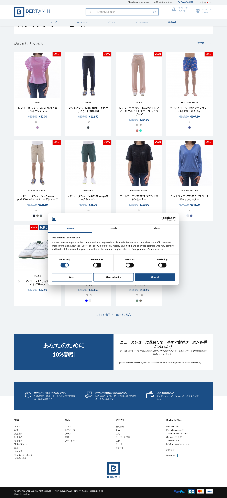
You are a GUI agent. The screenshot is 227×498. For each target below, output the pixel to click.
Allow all (155, 277)
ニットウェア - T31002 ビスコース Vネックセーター (189, 198)
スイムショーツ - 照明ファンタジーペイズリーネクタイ (189, 109)
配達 (16, 430)
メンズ (68, 426)
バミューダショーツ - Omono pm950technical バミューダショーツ (37, 198)
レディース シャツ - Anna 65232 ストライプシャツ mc (37, 109)
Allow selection (113, 277)
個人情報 (120, 426)
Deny (72, 277)
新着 (67, 437)
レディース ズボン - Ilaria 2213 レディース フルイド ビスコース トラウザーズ (139, 111)
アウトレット (71, 441)
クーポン (120, 444)
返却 (16, 448)
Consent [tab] (70, 228)
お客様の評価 (20, 458)
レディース (70, 430)
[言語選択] (206, 2)
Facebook (178, 455)
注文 (118, 433)
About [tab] (157, 228)
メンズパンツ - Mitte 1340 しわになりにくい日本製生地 (88, 109)
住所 (118, 441)
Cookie (85, 491)
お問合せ (170, 450)
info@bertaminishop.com (177, 444)
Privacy (77, 491)
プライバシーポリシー (24, 455)
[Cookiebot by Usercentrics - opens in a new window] (162, 219)
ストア (17, 426)
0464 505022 (185, 2)
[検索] (122, 11)
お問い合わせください (164, 2)
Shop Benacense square (138, 2)
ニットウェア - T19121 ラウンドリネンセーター (139, 198)
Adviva (27, 494)
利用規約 (18, 437)
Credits (93, 491)
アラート (120, 448)
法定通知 (18, 433)
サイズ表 (18, 451)
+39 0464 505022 (174, 441)
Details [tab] (113, 228)
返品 (118, 430)
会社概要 (18, 441)
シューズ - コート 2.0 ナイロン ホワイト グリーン (37, 283)
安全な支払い (20, 444)
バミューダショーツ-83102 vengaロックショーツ (88, 198)
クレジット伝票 (123, 437)
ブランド (69, 433)
